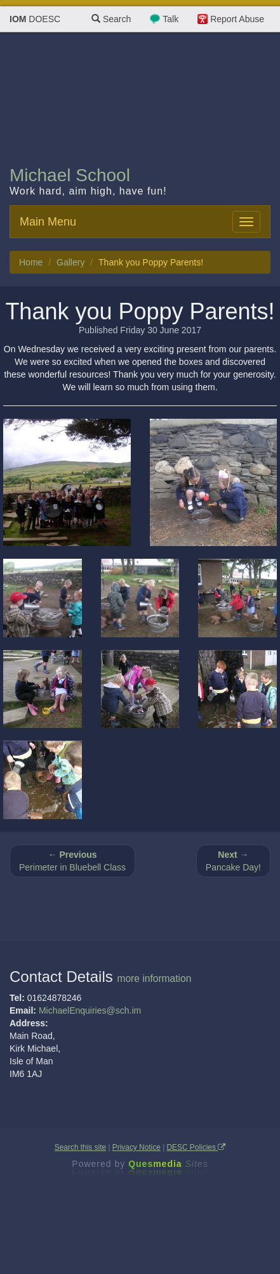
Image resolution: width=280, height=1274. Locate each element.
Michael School (70, 175)
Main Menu (48, 221)
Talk (170, 19)
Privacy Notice (136, 1147)
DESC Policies (196, 1147)
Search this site (80, 1147)
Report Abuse (237, 19)
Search (111, 19)
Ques (168, 1164)
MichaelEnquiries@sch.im (90, 1010)
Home (31, 262)
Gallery (70, 262)
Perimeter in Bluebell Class (72, 861)
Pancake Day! (233, 861)
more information (154, 978)
